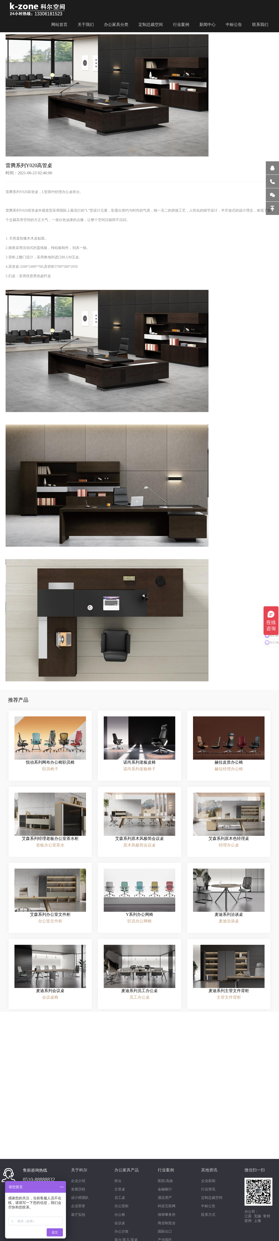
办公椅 (119, 1215)
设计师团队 (44, 1124)
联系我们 (260, 23)
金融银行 (165, 1189)
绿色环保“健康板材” (234, 1124)
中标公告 (234, 23)
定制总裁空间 (150, 23)
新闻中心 (207, 23)
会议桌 (119, 1223)
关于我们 (86, 23)
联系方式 (208, 1215)
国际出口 (165, 1231)
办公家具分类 (116, 23)
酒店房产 (165, 1198)
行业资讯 (208, 1189)
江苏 (248, 1216)
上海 (257, 1221)
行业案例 (181, 23)
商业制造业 (167, 1223)
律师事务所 (167, 1215)
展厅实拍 (78, 1215)
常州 (266, 1216)
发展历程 (78, 1189)
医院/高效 (165, 1181)
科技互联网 (167, 1206)
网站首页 (59, 23)
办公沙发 (121, 1231)
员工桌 (119, 1198)
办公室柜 (121, 1206)
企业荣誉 (78, 1206)
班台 (117, 1181)
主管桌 (119, 1189)
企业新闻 (208, 1181)
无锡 (257, 1216)
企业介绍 (78, 1181)
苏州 (248, 1221)
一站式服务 (139, 1124)
